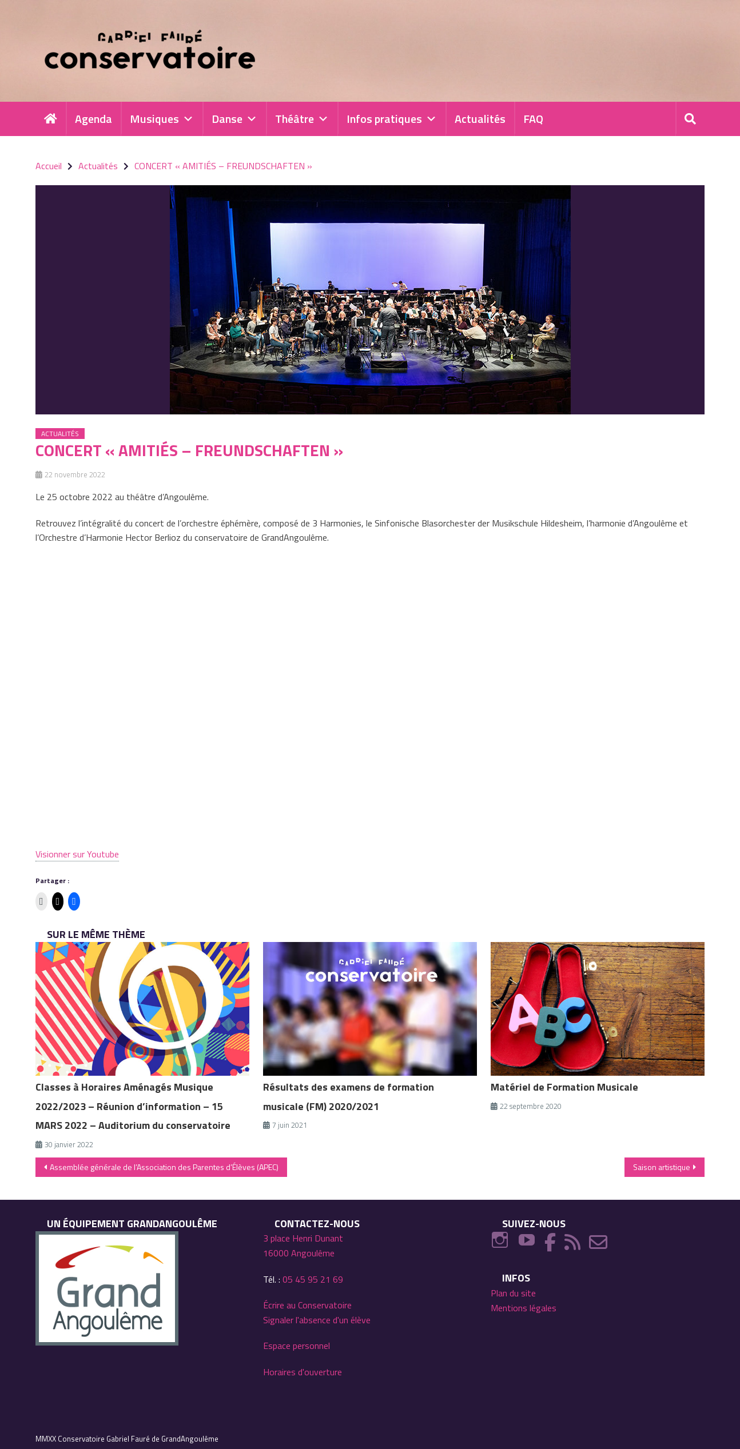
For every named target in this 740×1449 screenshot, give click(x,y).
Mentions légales (523, 1308)
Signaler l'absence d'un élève (317, 1320)
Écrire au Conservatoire (307, 1305)
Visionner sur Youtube (77, 854)
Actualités (480, 118)
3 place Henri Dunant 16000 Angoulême (303, 1245)
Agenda (93, 118)
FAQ (533, 118)
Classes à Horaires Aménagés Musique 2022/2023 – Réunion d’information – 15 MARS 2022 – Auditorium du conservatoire (132, 1106)
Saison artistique (661, 1167)
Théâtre (302, 119)
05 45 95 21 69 (313, 1279)
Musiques (162, 119)
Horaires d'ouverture (302, 1372)
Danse (234, 119)
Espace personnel (296, 1345)
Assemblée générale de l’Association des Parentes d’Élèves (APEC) (164, 1167)
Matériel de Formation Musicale (564, 1087)
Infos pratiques (392, 119)
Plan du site (513, 1293)
